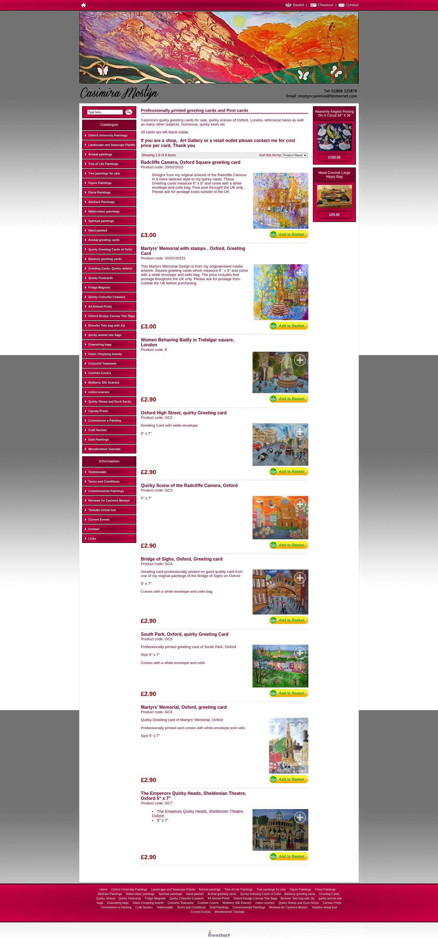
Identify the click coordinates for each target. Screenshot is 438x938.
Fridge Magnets (99, 287)
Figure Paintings (99, 183)
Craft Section (97, 430)
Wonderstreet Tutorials (104, 449)
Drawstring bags (100, 344)
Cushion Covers (99, 373)
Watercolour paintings (104, 211)
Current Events (99, 519)
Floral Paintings (99, 192)
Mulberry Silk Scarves (103, 382)
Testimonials (97, 472)
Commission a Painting (104, 420)
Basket (298, 5)
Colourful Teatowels (102, 363)
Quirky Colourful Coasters (106, 297)
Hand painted (97, 230)
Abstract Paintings (101, 202)
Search (129, 114)
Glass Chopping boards (105, 354)
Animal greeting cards (104, 240)
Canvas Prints (98, 411)
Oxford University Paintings (107, 135)
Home (103, 889)
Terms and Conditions (104, 481)
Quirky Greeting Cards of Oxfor (110, 249)
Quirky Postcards (100, 278)
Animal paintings (100, 154)
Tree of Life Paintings (103, 164)
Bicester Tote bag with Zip (106, 325)
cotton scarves (98, 392)
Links (92, 538)
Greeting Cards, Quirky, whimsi (110, 268)
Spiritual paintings (101, 221)
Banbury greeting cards (105, 259)
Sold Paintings (98, 439)
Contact (352, 5)
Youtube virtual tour (102, 510)
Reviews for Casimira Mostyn (109, 500)
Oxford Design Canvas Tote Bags (111, 316)
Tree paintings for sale (104, 173)
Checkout (325, 5)
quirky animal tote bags (105, 335)
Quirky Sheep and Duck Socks (109, 401)
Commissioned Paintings (106, 491)
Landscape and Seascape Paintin (111, 145)
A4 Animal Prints (100, 306)
